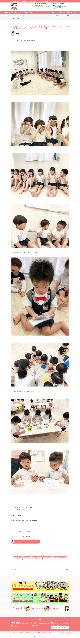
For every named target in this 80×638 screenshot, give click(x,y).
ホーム (12, 15)
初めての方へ (14, 12)
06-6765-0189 (35, 625)
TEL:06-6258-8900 (39, 5)
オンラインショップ (52, 12)
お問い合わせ (69, 12)
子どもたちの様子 (22, 15)
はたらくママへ (7, 12)
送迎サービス (38, 12)
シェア (18, 550)
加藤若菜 (15, 33)
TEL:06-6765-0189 (57, 5)
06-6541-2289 (56, 625)
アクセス (44, 12)
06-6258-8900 (15, 626)
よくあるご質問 (61, 12)
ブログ (75, 12)
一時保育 (20, 12)
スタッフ (32, 12)
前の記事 (14, 570)
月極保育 (26, 12)
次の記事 (66, 570)
